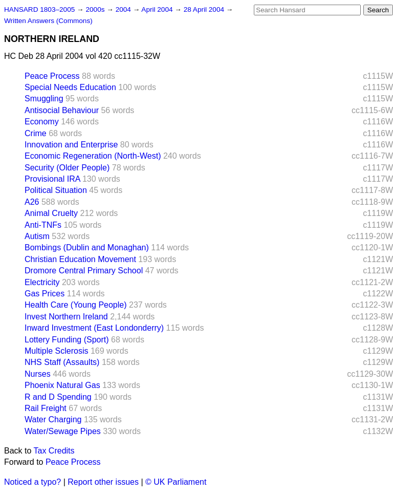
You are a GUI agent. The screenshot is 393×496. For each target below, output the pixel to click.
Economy (42, 121)
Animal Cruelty (51, 213)
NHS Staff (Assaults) (62, 362)
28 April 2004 (205, 9)
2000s (95, 9)
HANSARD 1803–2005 (39, 9)
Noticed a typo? (32, 482)
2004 (124, 9)
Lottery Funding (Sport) (67, 339)
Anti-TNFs (43, 225)
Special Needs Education (70, 87)
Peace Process (52, 76)
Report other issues (103, 482)
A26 (32, 202)
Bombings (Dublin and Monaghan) (87, 247)
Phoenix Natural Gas (62, 385)
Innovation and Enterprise (71, 144)
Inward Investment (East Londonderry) (94, 328)
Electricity (42, 282)
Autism (37, 236)
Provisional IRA (52, 179)
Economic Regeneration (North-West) (93, 156)
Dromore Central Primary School (84, 270)
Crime (36, 133)
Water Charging (53, 419)
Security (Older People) (67, 167)
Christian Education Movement (80, 259)
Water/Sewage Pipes (63, 431)
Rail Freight (46, 408)
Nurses (38, 374)
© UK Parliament (175, 482)
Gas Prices (44, 293)
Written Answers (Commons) (48, 21)
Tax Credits (54, 450)
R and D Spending (58, 397)
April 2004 (157, 9)
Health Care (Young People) (76, 304)
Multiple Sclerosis (56, 351)
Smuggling (44, 98)
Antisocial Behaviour (62, 110)
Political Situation (56, 190)
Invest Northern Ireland (66, 316)
